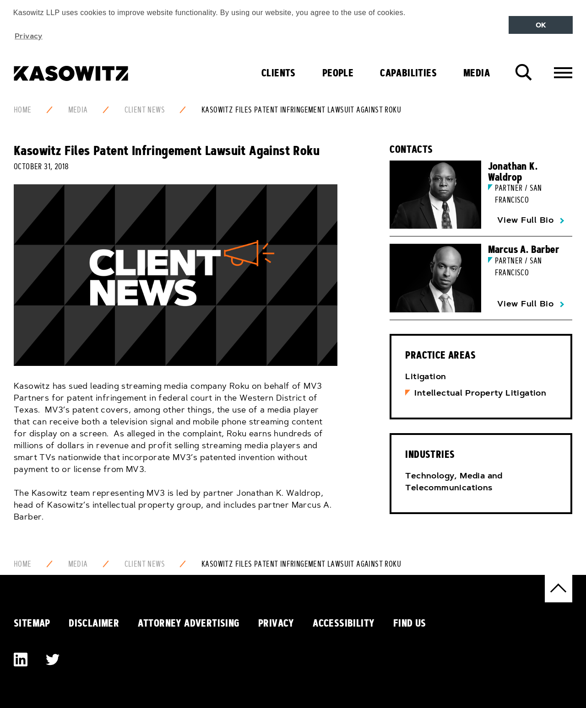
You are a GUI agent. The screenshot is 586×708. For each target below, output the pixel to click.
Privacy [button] (29, 35)
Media (476, 72)
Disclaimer (94, 623)
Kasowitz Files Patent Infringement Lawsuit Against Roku (301, 110)
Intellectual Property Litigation (480, 393)
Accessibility (343, 623)
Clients (278, 72)
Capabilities (408, 72)
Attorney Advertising (189, 623)
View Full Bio (525, 220)
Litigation (425, 376)
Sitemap (32, 623)
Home (23, 110)
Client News (145, 110)
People (337, 72)
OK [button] (541, 25)
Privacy (276, 623)
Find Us (409, 623)
